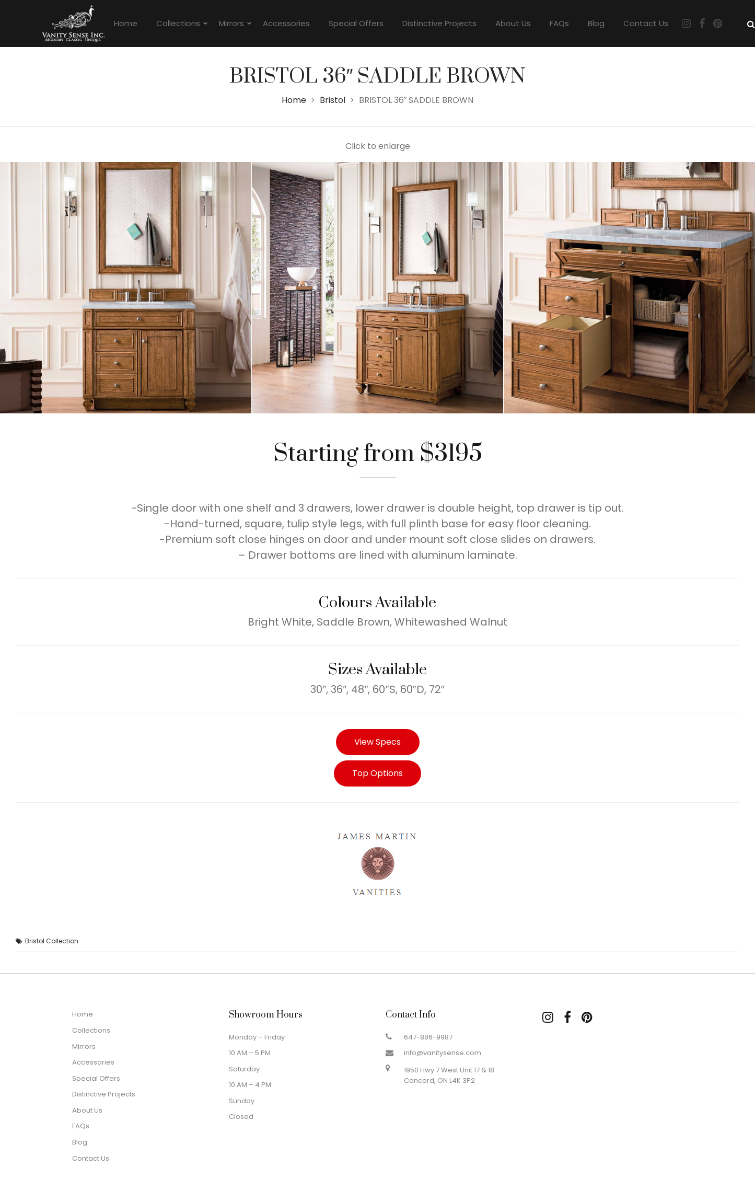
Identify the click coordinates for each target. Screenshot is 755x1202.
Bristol (332, 100)
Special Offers (356, 23)
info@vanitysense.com (442, 1053)
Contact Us (645, 23)
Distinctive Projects (439, 23)
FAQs (559, 23)
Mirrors (231, 23)
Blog (596, 23)
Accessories (286, 23)
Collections (178, 23)
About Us (513, 23)
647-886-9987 (428, 1037)
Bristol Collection (51, 941)
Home (125, 23)
